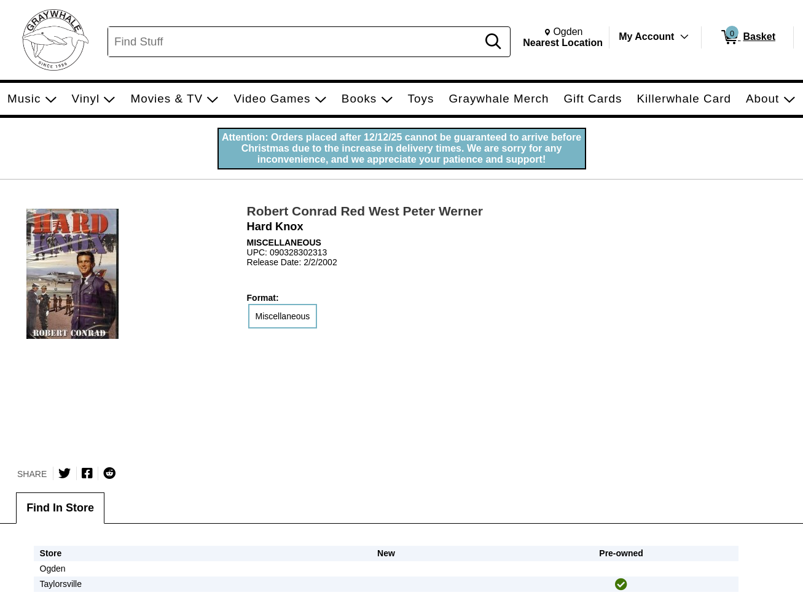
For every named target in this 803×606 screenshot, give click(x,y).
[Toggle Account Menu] (684, 36)
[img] (621, 584)
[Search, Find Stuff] (294, 41)
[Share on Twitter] (64, 473)
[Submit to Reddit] (109, 473)
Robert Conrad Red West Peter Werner (365, 211)
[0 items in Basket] (747, 37)
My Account (646, 36)
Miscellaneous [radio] (283, 316)
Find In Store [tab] (60, 508)
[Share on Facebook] (87, 473)
